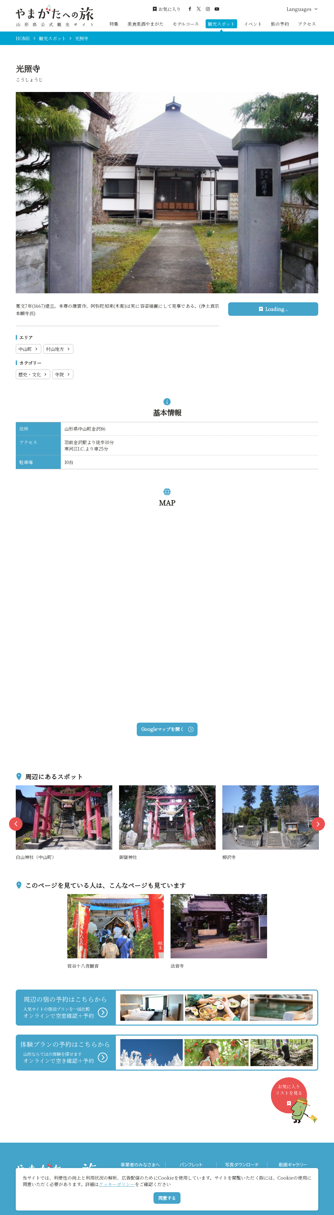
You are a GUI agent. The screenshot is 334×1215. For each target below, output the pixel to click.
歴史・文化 (33, 374)
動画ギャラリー (293, 1164)
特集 (113, 24)
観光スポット (221, 24)
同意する (167, 1198)
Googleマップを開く (167, 729)
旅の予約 (280, 24)
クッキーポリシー (117, 1184)
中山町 (28, 349)
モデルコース (185, 24)
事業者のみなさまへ (140, 1164)
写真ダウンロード (242, 1164)
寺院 (63, 374)
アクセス (307, 24)
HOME (23, 38)
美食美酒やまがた (145, 24)
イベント (253, 24)
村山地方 (58, 349)
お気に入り (167, 9)
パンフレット (191, 1164)
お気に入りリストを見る (291, 1098)
